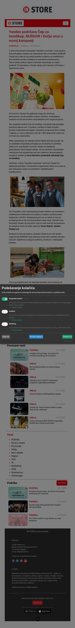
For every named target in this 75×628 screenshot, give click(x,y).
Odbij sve (5, 337)
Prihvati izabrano (36, 337)
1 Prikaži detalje (15, 307)
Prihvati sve (67, 337)
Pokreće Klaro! (68, 341)
